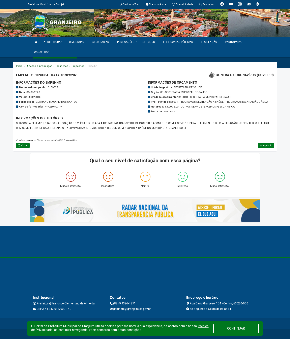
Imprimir (266, 145)
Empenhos (78, 66)
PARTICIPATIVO (233, 41)
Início (19, 66)
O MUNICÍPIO (77, 41)
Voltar (23, 145)
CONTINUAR (236, 328)
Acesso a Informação (39, 66)
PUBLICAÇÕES (127, 41)
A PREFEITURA (53, 41)
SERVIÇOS (150, 41)
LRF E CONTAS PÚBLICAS (179, 41)
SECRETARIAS (101, 41)
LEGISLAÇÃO (210, 41)
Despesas (62, 66)
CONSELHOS (41, 52)
